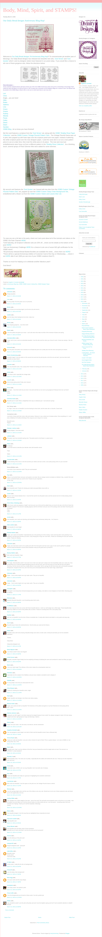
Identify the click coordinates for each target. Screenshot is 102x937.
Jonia (8, 765)
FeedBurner (92, 246)
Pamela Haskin (11, 532)
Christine (9, 672)
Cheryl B (9, 870)
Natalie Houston (83, 409)
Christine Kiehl (11, 398)
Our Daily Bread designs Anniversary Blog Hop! (88, 336)
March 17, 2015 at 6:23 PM (14, 570)
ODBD (20, 284)
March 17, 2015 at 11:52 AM (14, 432)
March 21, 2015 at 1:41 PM (14, 848)
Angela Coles (82, 397)
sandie (9, 315)
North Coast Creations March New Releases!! (88, 328)
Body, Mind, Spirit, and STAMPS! (40, 10)
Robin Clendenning (12, 355)
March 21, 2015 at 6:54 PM (14, 866)
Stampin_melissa (11, 428)
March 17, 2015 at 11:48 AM (14, 425)
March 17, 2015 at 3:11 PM (14, 514)
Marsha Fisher (82, 404)
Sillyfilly (9, 680)
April (83, 321)
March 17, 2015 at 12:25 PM (14, 471)
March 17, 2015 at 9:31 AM (14, 344)
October (84, 308)
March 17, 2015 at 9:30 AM (14, 334)
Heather (9, 615)
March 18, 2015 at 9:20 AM (14, 762)
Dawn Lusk (82, 196)
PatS (8, 696)
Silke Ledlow (10, 525)
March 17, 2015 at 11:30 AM (14, 410)
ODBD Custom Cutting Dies (30, 284)
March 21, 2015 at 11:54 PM (14, 897)
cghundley (10, 851)
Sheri (8, 486)
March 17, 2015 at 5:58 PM (14, 549)
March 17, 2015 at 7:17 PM (14, 594)
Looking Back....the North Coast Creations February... (88, 354)
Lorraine (9, 364)
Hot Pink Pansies (86, 362)
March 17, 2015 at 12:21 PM (14, 456)
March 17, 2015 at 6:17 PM (14, 557)
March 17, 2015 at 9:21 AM (14, 327)
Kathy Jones (82, 199)
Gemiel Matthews (83, 222)
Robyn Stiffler (82, 412)
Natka (8, 443)
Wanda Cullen (11, 703)
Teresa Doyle (10, 737)
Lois (8, 299)
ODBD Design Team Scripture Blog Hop (87, 344)
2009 (82, 385)
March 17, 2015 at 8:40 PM (14, 611)
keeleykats (10, 885)
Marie (8, 665)
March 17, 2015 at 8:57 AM (14, 311)
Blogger (67, 933)
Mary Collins (82, 407)
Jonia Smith (82, 399)
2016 (82, 299)
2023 (82, 283)
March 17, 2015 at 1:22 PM (14, 490)
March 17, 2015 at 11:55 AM (14, 440)
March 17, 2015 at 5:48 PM (14, 529)
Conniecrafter (11, 459)
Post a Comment (9, 910)
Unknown (9, 291)
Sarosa (9, 835)
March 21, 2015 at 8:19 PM (14, 889)
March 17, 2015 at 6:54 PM (14, 577)
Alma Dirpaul (10, 688)
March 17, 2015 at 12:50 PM (14, 482)
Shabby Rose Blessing (87, 350)
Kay (8, 475)
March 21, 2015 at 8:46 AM (14, 815)
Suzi (8, 773)
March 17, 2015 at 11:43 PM (14, 700)
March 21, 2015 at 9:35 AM (14, 823)
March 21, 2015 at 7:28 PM (14, 882)
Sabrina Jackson (11, 713)
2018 (82, 294)
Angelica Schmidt (12, 730)
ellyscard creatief (11, 818)
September (85, 310)
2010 (82, 383)
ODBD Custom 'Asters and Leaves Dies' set (45, 194)
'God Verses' (59, 59)
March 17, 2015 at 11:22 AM (14, 403)
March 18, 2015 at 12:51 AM (14, 726)
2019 (82, 292)
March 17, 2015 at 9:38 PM (14, 654)
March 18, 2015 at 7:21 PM (14, 785)
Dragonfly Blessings (87, 331)
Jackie (9, 493)
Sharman (9, 598)
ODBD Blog (7, 129)
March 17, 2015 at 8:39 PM (14, 602)
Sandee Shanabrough (84, 202)
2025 (82, 279)
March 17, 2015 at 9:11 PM (14, 646)
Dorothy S (10, 756)
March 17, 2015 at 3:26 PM (14, 521)
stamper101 (10, 843)
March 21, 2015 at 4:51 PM (14, 858)
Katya (8, 630)
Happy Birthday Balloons (88, 333)
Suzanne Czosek (83, 219)
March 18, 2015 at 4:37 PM (14, 770)
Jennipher (10, 588)
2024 (82, 281)
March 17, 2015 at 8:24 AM (14, 296)
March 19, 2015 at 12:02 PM (14, 807)
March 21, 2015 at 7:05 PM (14, 874)
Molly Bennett (82, 420)
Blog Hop (16, 284)
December (85, 303)
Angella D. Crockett (86, 83)
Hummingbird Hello (87, 360)
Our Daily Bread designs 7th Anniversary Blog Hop (30, 56)
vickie (8, 372)
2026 (82, 276)
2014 (82, 373)
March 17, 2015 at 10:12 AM (14, 368)
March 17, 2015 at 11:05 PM (14, 685)
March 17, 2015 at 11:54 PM (14, 719)
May (83, 319)
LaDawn (9, 436)
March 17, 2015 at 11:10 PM (14, 692)
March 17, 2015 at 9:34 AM (14, 351)
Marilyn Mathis (11, 553)
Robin (8, 330)
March (84, 323)
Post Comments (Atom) (43, 922)
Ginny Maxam (11, 826)
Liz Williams (10, 605)
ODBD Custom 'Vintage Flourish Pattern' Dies (33, 135)
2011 (82, 380)
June (83, 317)
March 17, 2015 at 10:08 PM (14, 669)
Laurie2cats (10, 781)
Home (39, 917)
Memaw (9, 789)
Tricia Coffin (10, 893)
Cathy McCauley (83, 194)
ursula (9, 517)
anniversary (10, 284)
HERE (23, 240)
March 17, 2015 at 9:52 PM (14, 661)
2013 (82, 376)
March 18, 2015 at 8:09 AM (14, 743)
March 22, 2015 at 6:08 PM (14, 906)
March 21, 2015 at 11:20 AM (14, 832)
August (84, 312)
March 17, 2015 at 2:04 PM (14, 499)
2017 (82, 297)
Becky (8, 307)
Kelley (8, 900)
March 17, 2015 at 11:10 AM (14, 384)
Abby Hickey (82, 394)
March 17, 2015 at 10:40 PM (14, 677)
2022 (82, 285)
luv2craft (9, 347)
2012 (82, 378)
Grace (8, 387)
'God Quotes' (28, 189)
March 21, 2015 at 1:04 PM (14, 840)
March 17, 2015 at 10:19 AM (14, 376)
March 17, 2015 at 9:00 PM (14, 627)
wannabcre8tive (11, 338)
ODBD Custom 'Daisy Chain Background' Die (52, 192)
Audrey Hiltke (11, 798)
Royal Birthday (85, 325)
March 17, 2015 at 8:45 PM (14, 619)
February (84, 368)
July (83, 314)
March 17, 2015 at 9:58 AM (14, 361)
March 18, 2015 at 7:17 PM (14, 778)
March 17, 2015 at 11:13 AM (14, 395)
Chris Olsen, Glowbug (13, 503)
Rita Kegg (10, 877)
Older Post (72, 917)
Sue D (8, 623)
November (85, 305)
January (84, 371)
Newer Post (7, 917)
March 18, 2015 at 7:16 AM (14, 734)
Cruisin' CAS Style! (86, 357)
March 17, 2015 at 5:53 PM (14, 540)
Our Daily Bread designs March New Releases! (88, 365)
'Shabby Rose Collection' (55, 144)
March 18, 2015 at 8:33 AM (14, 753)
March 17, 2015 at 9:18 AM (14, 319)
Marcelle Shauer (83, 402)
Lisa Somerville (83, 211)
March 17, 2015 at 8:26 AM (14, 303)
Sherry (9, 722)
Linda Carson (10, 657)
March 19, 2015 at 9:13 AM (14, 795)
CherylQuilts (10, 560)
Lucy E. (9, 380)
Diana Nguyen (11, 649)
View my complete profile (85, 105)
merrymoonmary (54, 933)
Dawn (8, 747)
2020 (82, 290)
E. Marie (9, 862)
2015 (82, 301)
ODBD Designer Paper (44, 284)
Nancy (9, 811)
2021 (82, 288)
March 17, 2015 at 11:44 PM (14, 709)
